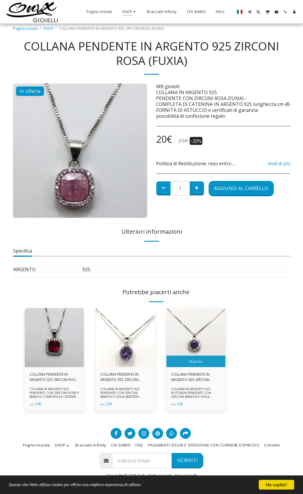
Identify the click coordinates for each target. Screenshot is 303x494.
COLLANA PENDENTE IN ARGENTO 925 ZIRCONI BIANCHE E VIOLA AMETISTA (124, 377)
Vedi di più (279, 163)
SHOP (48, 28)
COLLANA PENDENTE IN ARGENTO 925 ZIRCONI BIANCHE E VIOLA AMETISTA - (195, 377)
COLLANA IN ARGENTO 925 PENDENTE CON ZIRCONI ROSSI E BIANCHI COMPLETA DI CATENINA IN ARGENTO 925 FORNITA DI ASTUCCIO (53, 397)
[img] (54, 337)
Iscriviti (187, 460)
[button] (249, 12)
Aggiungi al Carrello (241, 188)
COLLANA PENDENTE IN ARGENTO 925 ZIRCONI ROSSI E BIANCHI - (50, 377)
